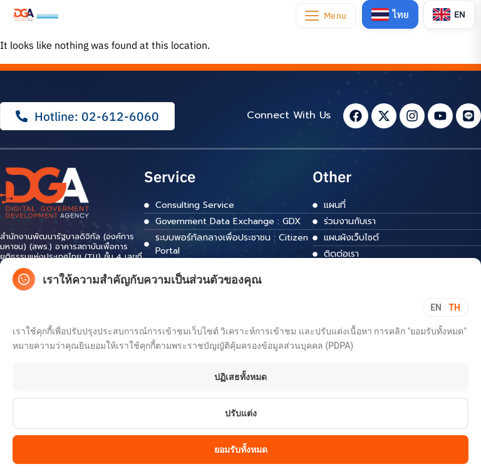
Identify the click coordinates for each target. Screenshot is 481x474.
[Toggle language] (445, 307)
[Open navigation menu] (325, 15)
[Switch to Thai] (389, 14)
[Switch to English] (449, 14)
